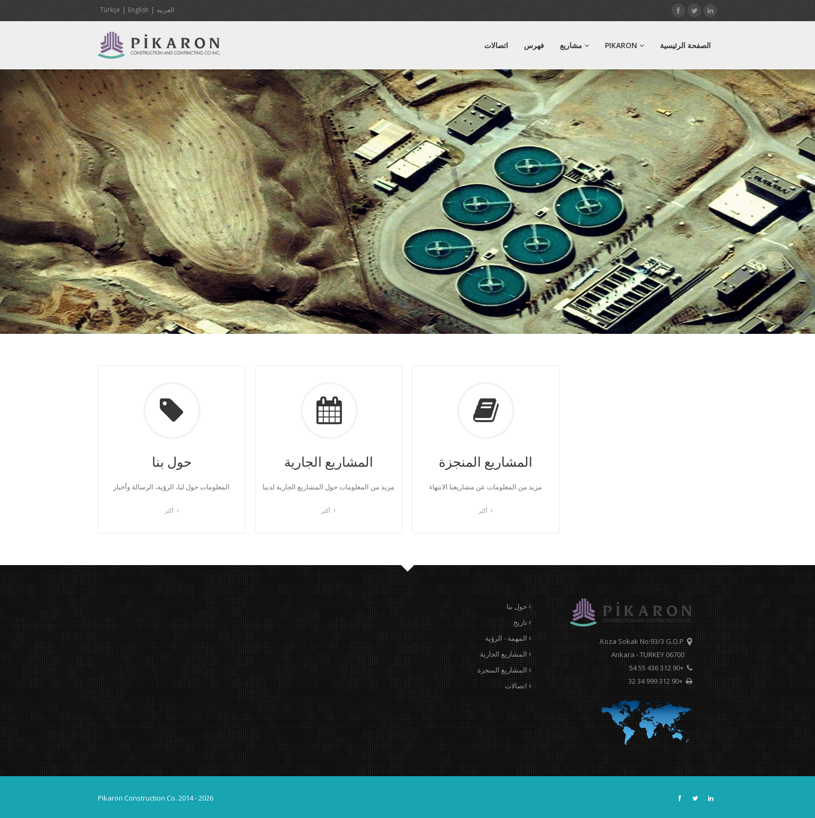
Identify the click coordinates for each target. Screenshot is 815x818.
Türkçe (110, 9)
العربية (165, 9)
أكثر (172, 510)
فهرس (534, 45)
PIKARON (624, 45)
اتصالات (496, 45)
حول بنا (518, 606)
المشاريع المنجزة (504, 670)
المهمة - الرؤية (508, 638)
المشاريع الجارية (505, 654)
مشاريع (574, 45)
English (138, 9)
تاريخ (522, 622)
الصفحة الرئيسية (685, 45)
